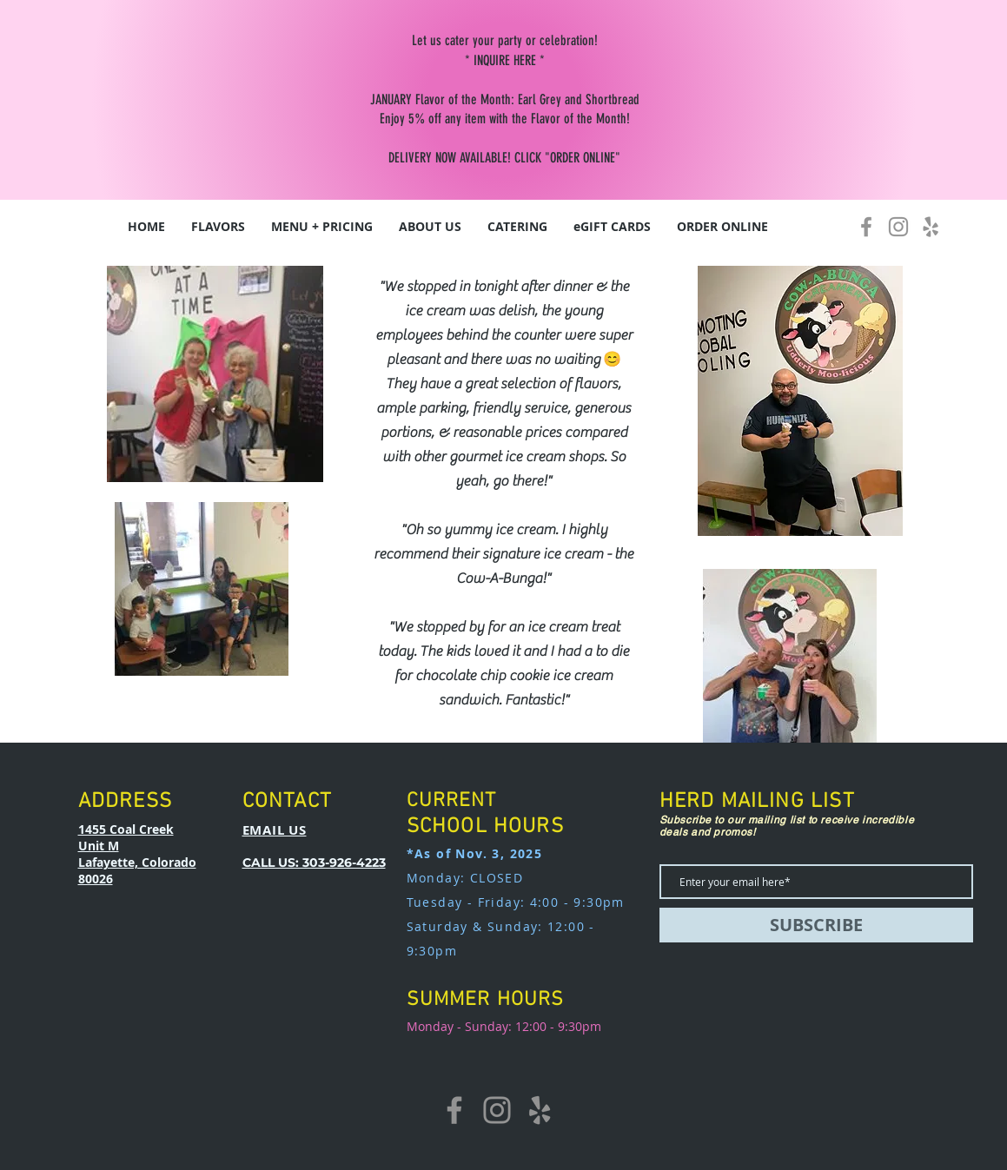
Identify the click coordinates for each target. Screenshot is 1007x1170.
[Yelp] (931, 227)
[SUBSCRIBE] (816, 925)
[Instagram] (898, 227)
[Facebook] (866, 227)
